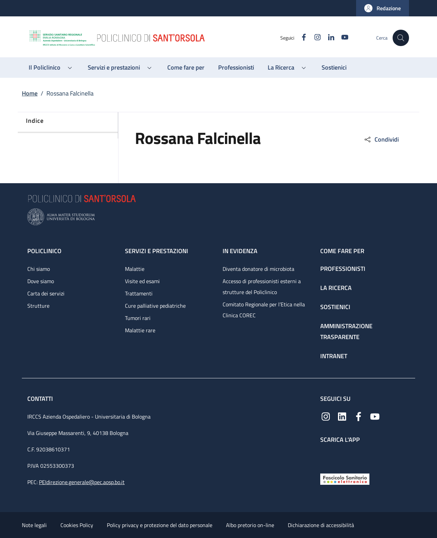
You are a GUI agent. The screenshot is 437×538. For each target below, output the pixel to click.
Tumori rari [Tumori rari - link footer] (138, 318)
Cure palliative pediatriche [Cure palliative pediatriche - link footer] (155, 306)
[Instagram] (314, 37)
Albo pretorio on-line (250, 525)
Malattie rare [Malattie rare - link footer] (140, 330)
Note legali (34, 525)
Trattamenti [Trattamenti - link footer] (139, 293)
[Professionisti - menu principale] (236, 67)
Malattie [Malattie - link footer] (134, 269)
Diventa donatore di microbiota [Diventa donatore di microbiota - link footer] (258, 269)
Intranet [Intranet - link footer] (333, 356)
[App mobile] (325, 456)
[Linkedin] (328, 37)
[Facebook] (301, 37)
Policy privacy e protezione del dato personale (159, 525)
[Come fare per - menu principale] (185, 67)
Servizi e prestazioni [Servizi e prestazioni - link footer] (156, 251)
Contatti (40, 398)
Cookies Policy (76, 525)
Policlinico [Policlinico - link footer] (44, 251)
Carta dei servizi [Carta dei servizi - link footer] (46, 293)
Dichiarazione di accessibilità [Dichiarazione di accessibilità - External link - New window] (321, 525)
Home (30, 93)
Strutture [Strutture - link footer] (38, 306)
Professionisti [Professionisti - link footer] (342, 268)
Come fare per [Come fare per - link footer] (342, 251)
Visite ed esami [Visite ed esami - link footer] (142, 281)
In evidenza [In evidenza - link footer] (240, 251)
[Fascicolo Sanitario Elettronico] (344, 478)
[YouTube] (342, 37)
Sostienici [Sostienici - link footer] (335, 306)
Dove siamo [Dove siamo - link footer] (40, 281)
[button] (382, 8)
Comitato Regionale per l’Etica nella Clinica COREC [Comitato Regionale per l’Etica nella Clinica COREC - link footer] (264, 309)
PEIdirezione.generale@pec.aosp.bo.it (82, 482)
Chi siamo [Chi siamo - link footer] (38, 269)
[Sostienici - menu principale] (334, 67)
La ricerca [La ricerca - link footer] (336, 287)
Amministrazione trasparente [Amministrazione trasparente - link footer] (346, 331)
